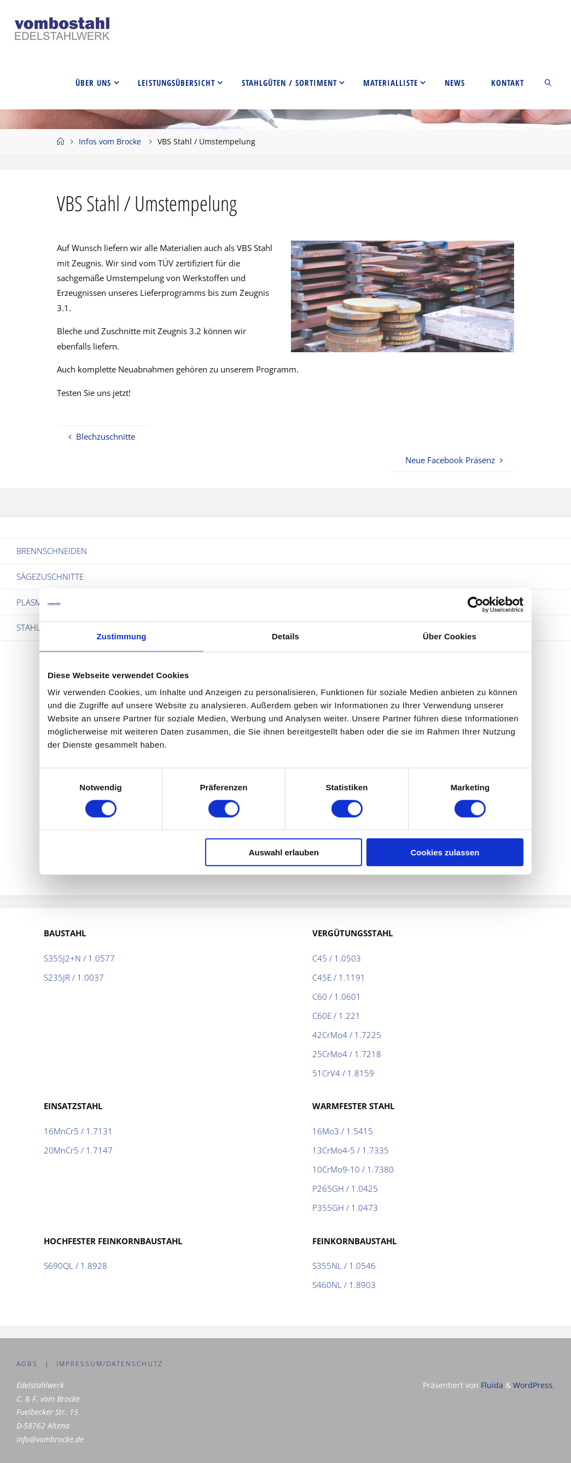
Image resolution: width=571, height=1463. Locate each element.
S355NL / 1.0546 (344, 1265)
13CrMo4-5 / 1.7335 (350, 1150)
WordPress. (534, 1385)
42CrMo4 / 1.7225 (346, 1034)
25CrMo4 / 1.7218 (346, 1053)
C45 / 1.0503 (336, 958)
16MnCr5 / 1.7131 (78, 1131)
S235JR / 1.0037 (74, 977)
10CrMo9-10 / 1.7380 (353, 1169)
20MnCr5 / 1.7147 (78, 1150)
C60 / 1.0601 (336, 996)
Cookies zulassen (445, 852)
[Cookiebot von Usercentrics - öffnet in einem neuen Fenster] (475, 604)
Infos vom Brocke (110, 141)
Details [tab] (285, 635)
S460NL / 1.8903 (344, 1284)
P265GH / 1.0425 (345, 1188)
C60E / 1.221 (336, 1015)
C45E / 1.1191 (338, 977)
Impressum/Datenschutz (109, 1363)
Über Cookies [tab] (449, 635)
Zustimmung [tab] (122, 635)
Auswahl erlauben (284, 852)
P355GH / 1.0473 (345, 1207)
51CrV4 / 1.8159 (343, 1073)
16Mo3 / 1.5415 (342, 1131)
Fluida (491, 1385)
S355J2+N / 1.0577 (79, 958)
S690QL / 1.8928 (75, 1265)
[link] (549, 82)
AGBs (27, 1363)
